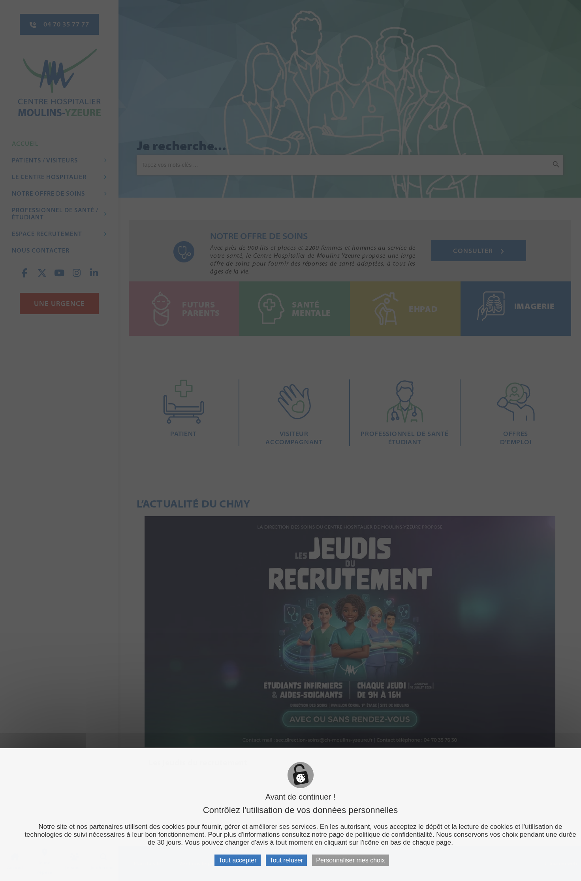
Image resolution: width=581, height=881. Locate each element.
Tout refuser (286, 860)
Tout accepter (237, 860)
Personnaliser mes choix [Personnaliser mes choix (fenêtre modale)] (350, 860)
